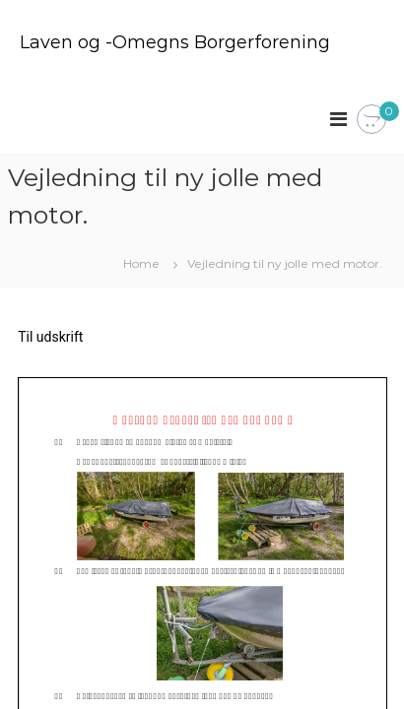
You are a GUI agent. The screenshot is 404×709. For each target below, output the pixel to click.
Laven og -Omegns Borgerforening (175, 42)
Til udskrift (50, 337)
